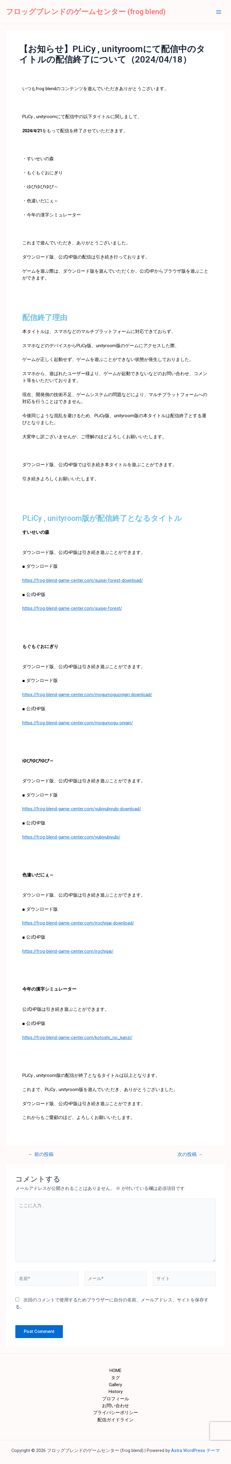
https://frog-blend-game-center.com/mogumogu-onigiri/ (77, 723)
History (116, 1391)
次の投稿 (190, 1154)
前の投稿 (41, 1154)
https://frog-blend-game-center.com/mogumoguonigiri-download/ (87, 694)
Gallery (115, 1384)
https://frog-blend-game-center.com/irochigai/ (67, 951)
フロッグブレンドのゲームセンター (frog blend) (85, 12)
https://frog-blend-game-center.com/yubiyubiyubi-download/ (81, 808)
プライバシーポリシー (115, 1412)
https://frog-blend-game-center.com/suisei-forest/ (72, 608)
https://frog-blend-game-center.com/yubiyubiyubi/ (71, 837)
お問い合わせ (115, 1405)
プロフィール (115, 1398)
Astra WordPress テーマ (195, 1450)
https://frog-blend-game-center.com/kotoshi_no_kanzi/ (77, 1037)
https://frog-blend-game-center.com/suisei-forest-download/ (82, 580)
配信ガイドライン (115, 1420)
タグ (115, 1377)
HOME (115, 1370)
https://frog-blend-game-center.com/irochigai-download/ (78, 923)
